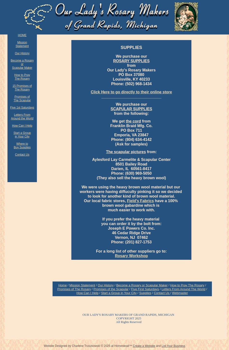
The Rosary (22, 78)
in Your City (22, 136)
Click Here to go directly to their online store (131, 92)
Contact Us (162, 293)
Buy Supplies (22, 147)
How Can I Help (87, 293)
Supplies (145, 293)
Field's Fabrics (140, 201)
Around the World (22, 118)
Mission (22, 42)
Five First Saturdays (145, 289)
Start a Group (22, 133)
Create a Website (144, 346)
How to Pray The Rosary (187, 285)
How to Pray (22, 75)
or (22, 64)
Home (62, 285)
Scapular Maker (22, 67)
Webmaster (180, 293)
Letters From (22, 115)
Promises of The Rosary (74, 289)
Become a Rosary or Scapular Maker (142, 285)
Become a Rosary (22, 60)
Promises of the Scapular (111, 289)
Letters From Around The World (183, 289)
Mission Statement (82, 285)
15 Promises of (22, 86)
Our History (106, 285)
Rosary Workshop (131, 256)
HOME (22, 35)
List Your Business (173, 346)
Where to (22, 143)
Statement (22, 46)
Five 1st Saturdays (22, 107)
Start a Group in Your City (118, 293)
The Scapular (22, 100)
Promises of (22, 96)
